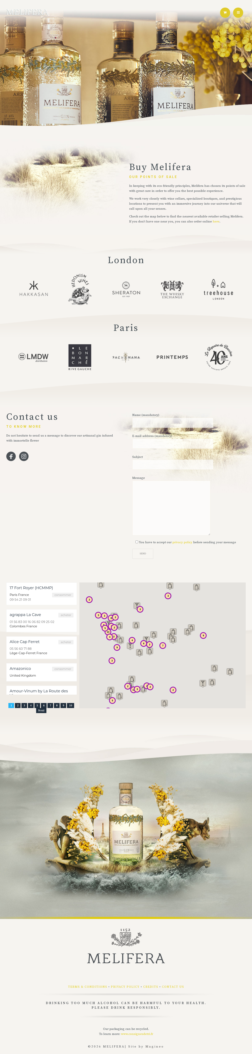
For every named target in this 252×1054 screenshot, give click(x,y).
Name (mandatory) (172, 420)
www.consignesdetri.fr (137, 1034)
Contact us (173, 987)
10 (70, 705)
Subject (172, 462)
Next (41, 710)
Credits (150, 987)
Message (171, 505)
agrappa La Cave (25, 614)
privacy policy (182, 542)
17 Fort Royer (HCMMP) (31, 588)
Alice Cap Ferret (25, 641)
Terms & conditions (87, 987)
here (216, 222)
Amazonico (20, 668)
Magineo (155, 1047)
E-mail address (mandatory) (172, 441)
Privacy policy (125, 987)
